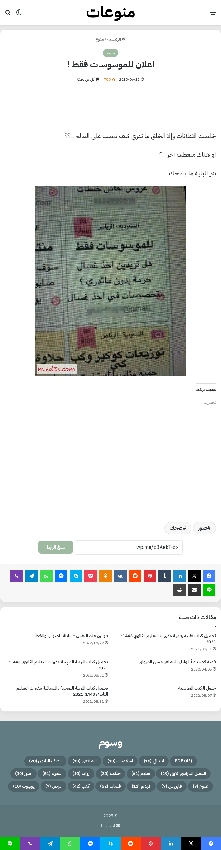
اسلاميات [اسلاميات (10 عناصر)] (120, 761)
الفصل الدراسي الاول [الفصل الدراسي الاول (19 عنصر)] (183, 773)
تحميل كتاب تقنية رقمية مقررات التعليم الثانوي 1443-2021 (168, 638)
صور (202, 528)
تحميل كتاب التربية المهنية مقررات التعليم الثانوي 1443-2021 (58, 665)
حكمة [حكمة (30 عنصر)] (110, 773)
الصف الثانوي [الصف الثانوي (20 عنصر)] (45, 761)
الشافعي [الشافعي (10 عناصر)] (84, 761)
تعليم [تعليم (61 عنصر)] (140, 773)
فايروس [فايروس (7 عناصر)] (172, 786)
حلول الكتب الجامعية (197, 688)
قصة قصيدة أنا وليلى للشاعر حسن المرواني (177, 662)
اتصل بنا (110, 826)
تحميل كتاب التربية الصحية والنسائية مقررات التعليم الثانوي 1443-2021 (62, 691)
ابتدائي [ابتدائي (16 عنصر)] (154, 761)
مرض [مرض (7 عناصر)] (53, 786)
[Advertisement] (110, 104)
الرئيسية (116, 39)
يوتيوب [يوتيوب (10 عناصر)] (24, 786)
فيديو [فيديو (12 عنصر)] (141, 786)
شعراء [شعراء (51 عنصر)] (52, 773)
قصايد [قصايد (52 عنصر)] (110, 786)
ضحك (176, 528)
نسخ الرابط (55, 547)
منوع (99, 39)
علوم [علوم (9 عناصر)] (200, 786)
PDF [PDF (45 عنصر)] (183, 761)
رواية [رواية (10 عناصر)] (81, 773)
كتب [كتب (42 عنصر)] (80, 786)
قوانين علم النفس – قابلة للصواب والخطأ (71, 635)
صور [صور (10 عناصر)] (23, 773)
